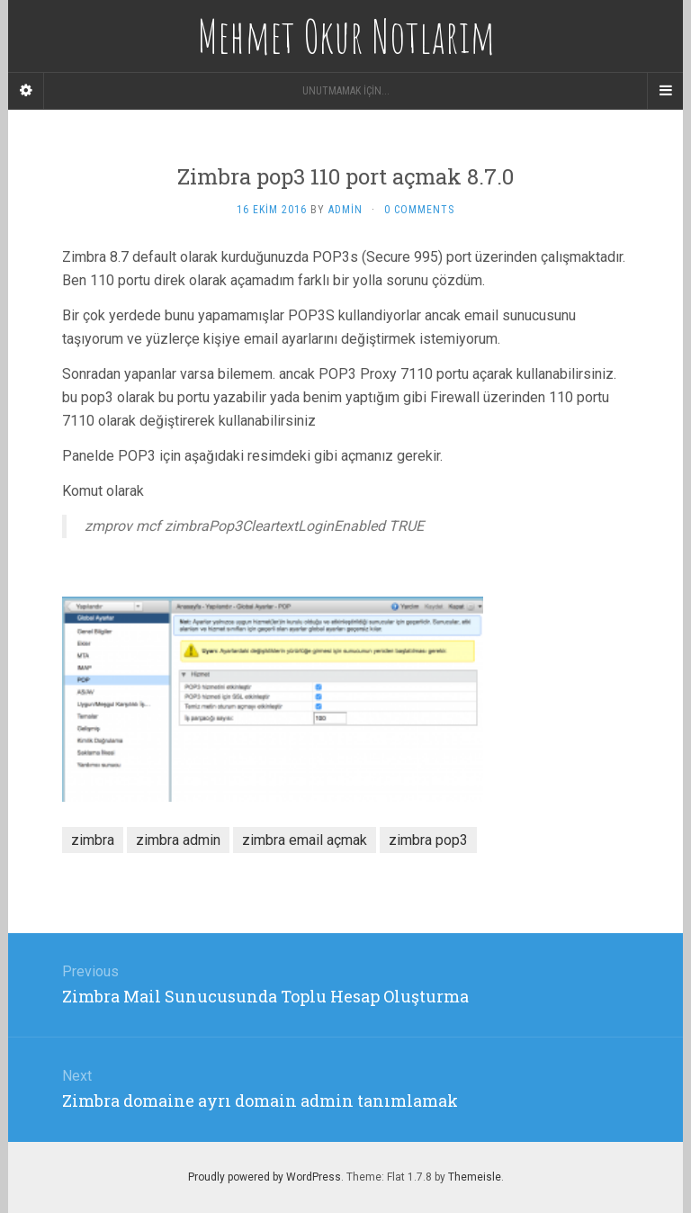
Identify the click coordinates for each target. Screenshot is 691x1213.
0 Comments (419, 209)
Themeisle (474, 1177)
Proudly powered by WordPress (264, 1177)
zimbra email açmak (304, 840)
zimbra (92, 840)
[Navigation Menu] (665, 91)
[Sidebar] (26, 91)
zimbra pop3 (428, 840)
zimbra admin (178, 840)
